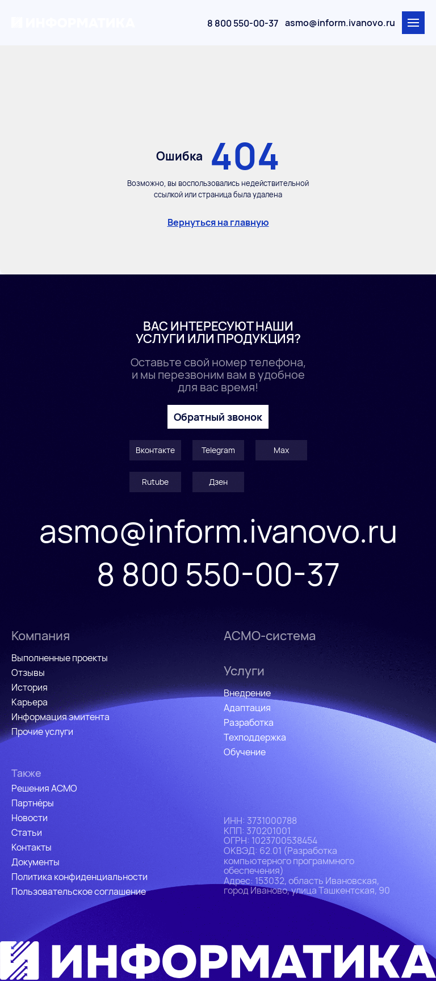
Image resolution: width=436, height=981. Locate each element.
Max (281, 450)
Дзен (218, 481)
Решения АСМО (44, 788)
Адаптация (247, 707)
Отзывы (28, 672)
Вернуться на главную (218, 222)
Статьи (26, 832)
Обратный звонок (218, 417)
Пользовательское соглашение (78, 891)
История (29, 687)
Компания (40, 635)
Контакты (31, 847)
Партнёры (32, 802)
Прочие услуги (42, 731)
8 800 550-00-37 (242, 23)
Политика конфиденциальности (79, 876)
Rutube (155, 481)
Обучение (245, 751)
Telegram (218, 450)
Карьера (29, 702)
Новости (29, 817)
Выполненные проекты (59, 657)
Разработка (249, 722)
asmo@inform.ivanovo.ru (340, 22)
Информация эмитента (60, 716)
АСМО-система (270, 635)
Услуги (244, 671)
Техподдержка (255, 737)
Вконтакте (155, 450)
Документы (35, 861)
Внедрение (247, 692)
